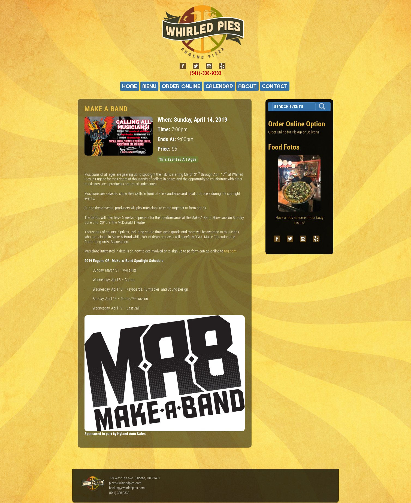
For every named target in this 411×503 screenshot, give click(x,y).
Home (129, 86)
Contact (275, 86)
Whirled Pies (92, 484)
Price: (165, 149)
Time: (164, 129)
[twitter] (198, 66)
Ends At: (167, 139)
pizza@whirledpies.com (125, 483)
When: (166, 119)
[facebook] (185, 66)
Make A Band (106, 109)
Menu (149, 86)
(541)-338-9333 (205, 73)
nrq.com (230, 251)
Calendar (219, 86)
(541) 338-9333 (119, 493)
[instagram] (211, 66)
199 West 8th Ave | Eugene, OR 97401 (134, 478)
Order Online (181, 86)
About (247, 86)
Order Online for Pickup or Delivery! (293, 132)
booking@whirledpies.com (127, 488)
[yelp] (224, 66)
